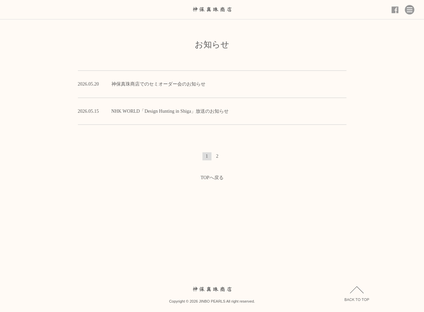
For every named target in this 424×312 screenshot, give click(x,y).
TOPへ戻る (211, 177)
